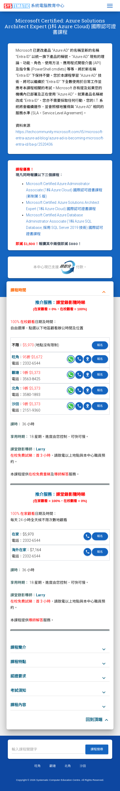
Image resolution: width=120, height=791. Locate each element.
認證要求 (58, 676)
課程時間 (58, 290)
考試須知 (58, 690)
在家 (15, 534)
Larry (40, 449)
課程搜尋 (97, 749)
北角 (15, 388)
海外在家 (19, 550)
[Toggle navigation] (110, 6)
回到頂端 (98, 719)
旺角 (15, 357)
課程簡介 (58, 647)
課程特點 (58, 662)
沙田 (15, 404)
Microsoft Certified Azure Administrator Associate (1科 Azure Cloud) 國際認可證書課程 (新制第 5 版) (64, 190)
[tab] (60, 288)
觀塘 (15, 373)
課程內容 (58, 705)
